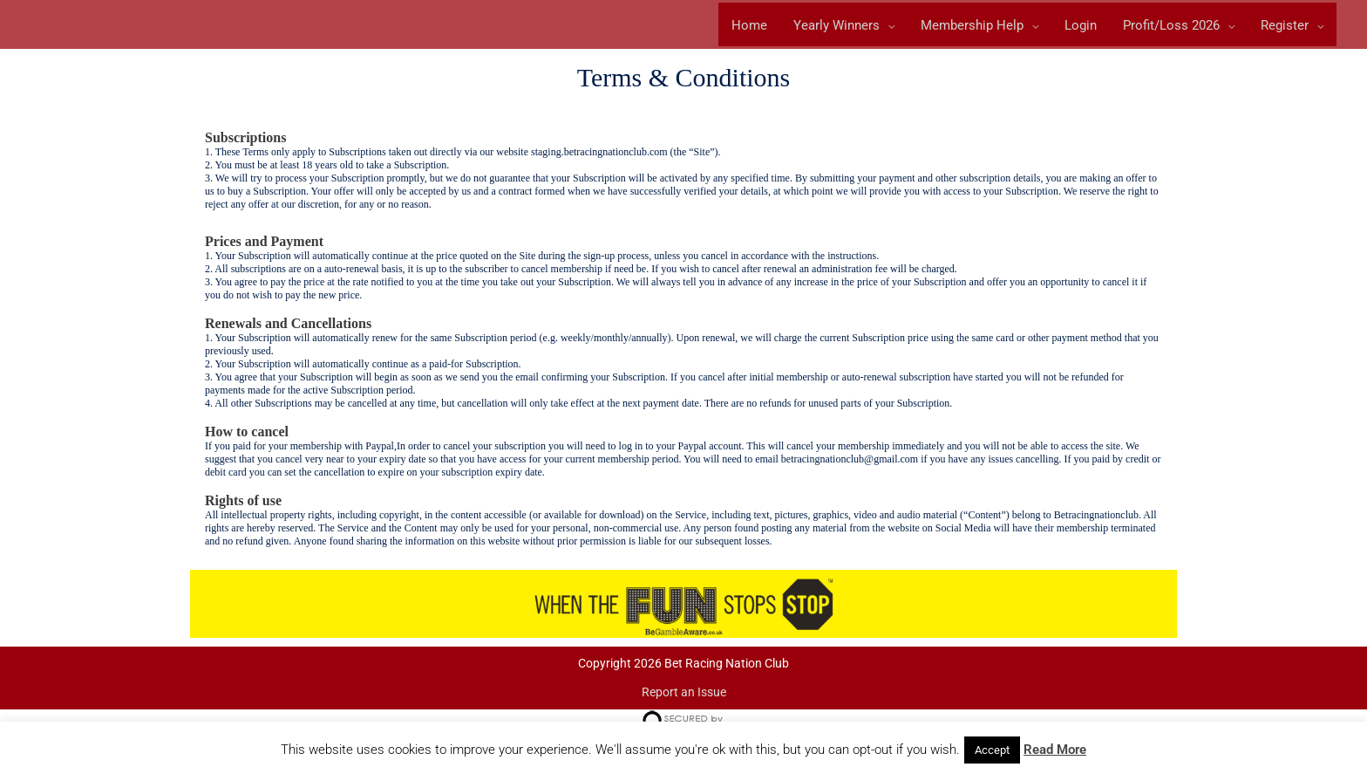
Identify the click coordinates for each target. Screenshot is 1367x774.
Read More (1055, 749)
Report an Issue (684, 695)
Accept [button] (992, 750)
